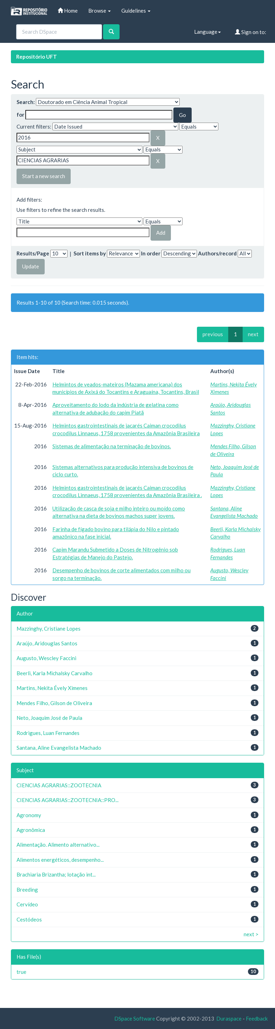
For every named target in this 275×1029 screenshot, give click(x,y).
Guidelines (136, 10)
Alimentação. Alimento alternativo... (58, 844)
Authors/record (217, 253)
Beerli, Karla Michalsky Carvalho (54, 673)
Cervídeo (27, 904)
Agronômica (31, 830)
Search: (26, 102)
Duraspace (229, 1018)
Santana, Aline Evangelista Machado (59, 747)
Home (68, 10)
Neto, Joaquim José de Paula (49, 718)
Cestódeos (29, 919)
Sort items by (89, 253)
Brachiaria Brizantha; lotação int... (56, 874)
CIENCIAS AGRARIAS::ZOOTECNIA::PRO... (68, 800)
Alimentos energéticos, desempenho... (60, 860)
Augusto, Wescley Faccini (46, 658)
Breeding (27, 889)
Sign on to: (250, 32)
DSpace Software (134, 1018)
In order (150, 253)
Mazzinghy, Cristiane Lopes (49, 628)
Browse (99, 10)
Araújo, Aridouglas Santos (47, 643)
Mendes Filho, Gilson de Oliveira (54, 703)
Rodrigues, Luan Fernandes (48, 733)
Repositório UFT (36, 56)
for (20, 114)
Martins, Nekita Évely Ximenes (52, 688)
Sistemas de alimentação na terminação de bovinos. (111, 446)
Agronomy (29, 815)
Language (207, 31)
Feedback (257, 1018)
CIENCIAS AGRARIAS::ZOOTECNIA (59, 785)
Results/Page (33, 253)
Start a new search (43, 176)
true (21, 972)
